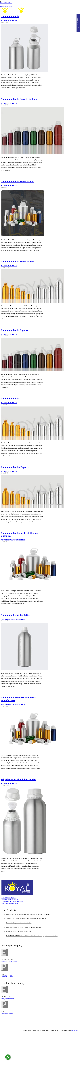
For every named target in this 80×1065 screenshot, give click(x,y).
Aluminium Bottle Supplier (14, 330)
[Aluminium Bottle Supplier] (32, 371)
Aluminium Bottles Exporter (15, 467)
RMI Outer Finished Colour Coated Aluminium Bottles (23, 927)
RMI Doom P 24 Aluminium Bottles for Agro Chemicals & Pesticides (28, 914)
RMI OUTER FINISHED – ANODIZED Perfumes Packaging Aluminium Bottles (32, 936)
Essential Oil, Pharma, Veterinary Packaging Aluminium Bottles (26, 918)
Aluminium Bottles (10, 398)
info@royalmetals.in (7, 998)
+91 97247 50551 (7, 976)
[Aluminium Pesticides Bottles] (24, 670)
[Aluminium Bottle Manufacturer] (22, 236)
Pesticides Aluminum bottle (13, 540)
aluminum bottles (9, 20)
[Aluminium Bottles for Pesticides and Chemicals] (32, 587)
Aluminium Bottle (10, 16)
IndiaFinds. (75, 1030)
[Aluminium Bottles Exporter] (32, 508)
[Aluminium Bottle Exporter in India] (32, 153)
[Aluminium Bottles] (32, 439)
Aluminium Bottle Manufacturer (17, 181)
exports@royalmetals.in (9, 961)
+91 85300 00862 (7, 1013)
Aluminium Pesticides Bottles (15, 615)
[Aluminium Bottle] (24, 71)
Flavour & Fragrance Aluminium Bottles (18, 923)
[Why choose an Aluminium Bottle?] (24, 854)
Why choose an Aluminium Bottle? (18, 779)
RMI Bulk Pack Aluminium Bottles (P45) (19, 931)
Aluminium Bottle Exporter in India (19, 99)
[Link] (16, 14)
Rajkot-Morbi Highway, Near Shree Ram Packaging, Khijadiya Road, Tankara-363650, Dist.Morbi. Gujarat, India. (12, 900)
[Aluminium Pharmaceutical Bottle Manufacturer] (32, 751)
